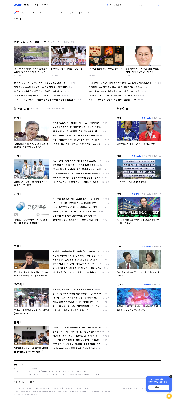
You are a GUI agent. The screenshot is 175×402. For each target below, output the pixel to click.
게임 (90, 12)
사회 (32, 12)
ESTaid (18, 394)
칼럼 (81, 12)
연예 (35, 5)
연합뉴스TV (18, 75)
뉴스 (26, 5)
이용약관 (30, 388)
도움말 (87, 388)
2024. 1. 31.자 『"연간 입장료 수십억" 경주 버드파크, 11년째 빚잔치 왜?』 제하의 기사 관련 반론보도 (64, 374)
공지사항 (69, 388)
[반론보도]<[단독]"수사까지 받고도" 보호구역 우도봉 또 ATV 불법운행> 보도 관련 (57, 371)
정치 (23, 12)
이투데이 (92, 75)
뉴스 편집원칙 (19, 388)
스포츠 (45, 5)
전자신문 (147, 284)
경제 (41, 12)
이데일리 (129, 75)
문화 (71, 12)
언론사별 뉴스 (19, 382)
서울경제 (147, 156)
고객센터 (78, 388)
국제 (51, 12)
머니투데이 (55, 75)
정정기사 (18, 364)
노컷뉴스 (157, 118)
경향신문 (157, 194)
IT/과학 (61, 12)
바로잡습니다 (32, 368)
